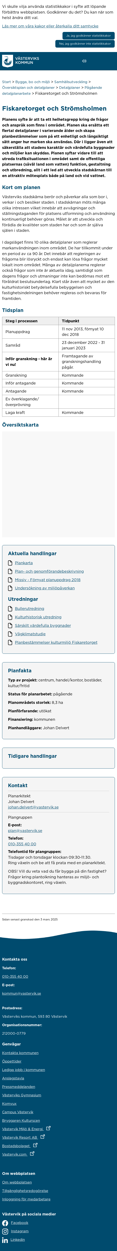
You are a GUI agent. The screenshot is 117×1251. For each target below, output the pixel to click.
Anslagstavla (13, 1078)
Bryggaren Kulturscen (21, 1120)
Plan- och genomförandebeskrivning (49, 571)
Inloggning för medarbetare (26, 1199)
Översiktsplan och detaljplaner (28, 87)
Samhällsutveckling (70, 82)
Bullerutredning (29, 608)
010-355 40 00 (22, 844)
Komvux (9, 1103)
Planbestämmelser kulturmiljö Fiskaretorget (56, 642)
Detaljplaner (69, 87)
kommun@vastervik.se (21, 993)
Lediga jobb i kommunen (23, 1070)
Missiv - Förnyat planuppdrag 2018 (48, 579)
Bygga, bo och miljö (32, 82)
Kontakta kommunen (20, 1053)
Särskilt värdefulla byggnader (43, 625)
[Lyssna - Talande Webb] (85, 61)
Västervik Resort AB (42, 1136)
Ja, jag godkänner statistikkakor (88, 35)
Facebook (15, 1223)
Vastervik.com (36, 1153)
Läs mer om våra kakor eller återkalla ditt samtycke (50, 26)
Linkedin (13, 1240)
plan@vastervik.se (25, 830)
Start (6, 82)
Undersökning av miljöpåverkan (45, 588)
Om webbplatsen (17, 1182)
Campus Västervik (17, 1112)
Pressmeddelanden (18, 1087)
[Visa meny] (109, 61)
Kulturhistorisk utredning (38, 617)
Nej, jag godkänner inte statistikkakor (85, 43)
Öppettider (11, 1061)
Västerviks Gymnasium (21, 1095)
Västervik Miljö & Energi (45, 1128)
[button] (96, 61)
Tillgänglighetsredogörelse (25, 1191)
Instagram (15, 1232)
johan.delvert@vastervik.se (33, 807)
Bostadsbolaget (38, 1145)
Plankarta (24, 562)
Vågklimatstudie (30, 634)
